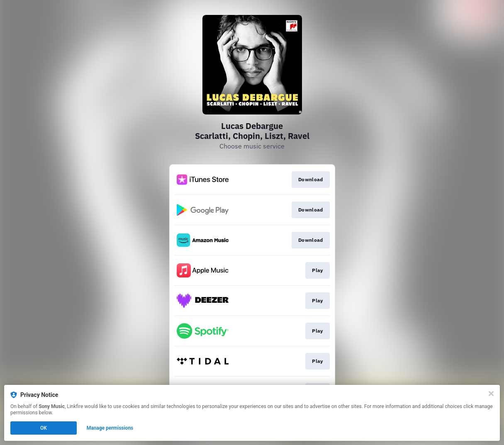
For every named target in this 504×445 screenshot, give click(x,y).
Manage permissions (110, 428)
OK (43, 428)
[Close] (491, 393)
